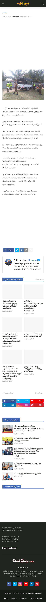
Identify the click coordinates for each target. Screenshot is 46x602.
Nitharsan (32, 260)
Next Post (38, 393)
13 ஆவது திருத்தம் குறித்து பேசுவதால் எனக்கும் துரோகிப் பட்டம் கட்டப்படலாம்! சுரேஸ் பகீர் (11, 338)
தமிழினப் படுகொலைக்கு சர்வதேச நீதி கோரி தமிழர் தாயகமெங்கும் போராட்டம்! (33, 306)
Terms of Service (36, 598)
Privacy (14, 598)
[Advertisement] (23, 43)
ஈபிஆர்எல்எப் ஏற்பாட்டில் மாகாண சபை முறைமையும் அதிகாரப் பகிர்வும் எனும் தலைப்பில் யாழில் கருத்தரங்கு (12, 372)
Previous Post (8, 393)
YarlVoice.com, (22, 593)
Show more (40, 279)
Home (4, 13)
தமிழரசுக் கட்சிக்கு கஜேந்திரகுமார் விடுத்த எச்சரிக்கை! (33, 368)
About (6, 598)
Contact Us (23, 598)
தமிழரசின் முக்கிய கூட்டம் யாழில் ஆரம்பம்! (27, 464)
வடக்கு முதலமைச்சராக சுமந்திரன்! (27, 474)
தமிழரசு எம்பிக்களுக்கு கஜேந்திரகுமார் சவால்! (33, 335)
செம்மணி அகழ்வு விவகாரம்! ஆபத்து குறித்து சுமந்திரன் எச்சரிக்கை (9, 304)
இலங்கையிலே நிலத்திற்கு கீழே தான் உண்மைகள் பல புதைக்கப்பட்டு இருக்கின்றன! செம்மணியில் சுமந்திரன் (28, 452)
